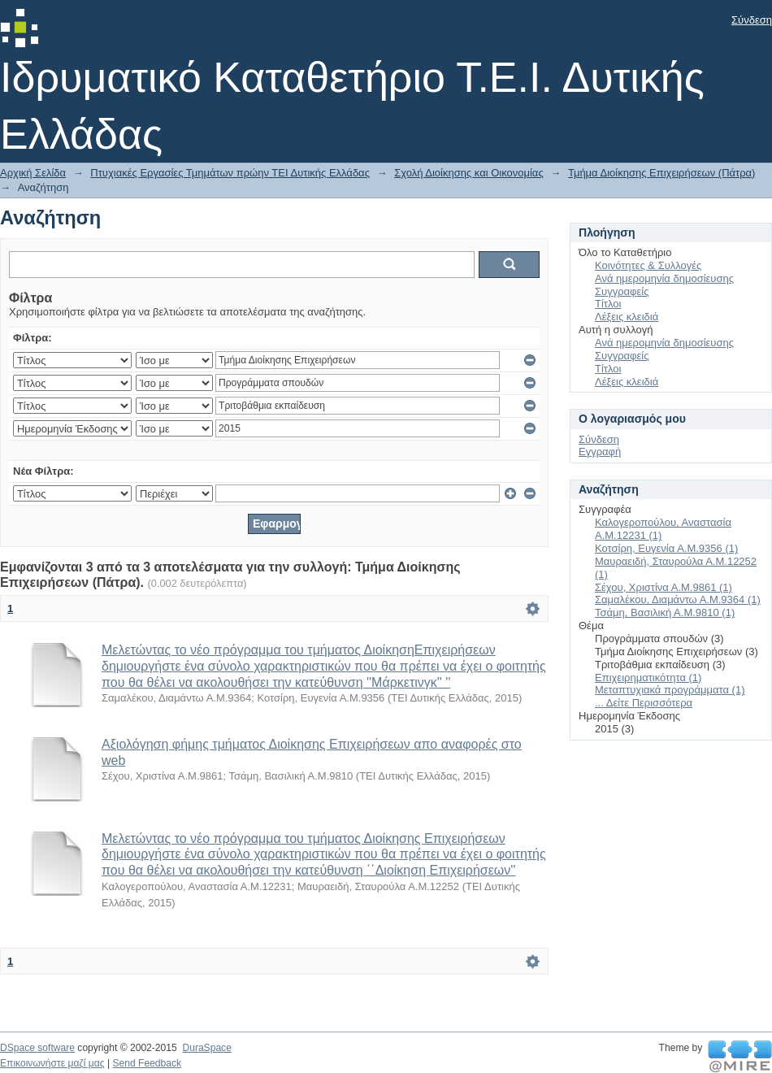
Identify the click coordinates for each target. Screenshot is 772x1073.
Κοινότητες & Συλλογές (648, 265)
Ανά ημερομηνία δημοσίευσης (664, 278)
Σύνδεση (751, 20)
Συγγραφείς (621, 291)
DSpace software (37, 1047)
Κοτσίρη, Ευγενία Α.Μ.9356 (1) (666, 548)
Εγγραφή (600, 451)
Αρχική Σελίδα (33, 173)
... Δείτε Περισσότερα (643, 703)
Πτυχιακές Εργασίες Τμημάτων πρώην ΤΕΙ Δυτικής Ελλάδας (230, 173)
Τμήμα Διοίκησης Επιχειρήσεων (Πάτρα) (662, 173)
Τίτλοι (608, 304)
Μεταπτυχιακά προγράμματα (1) (669, 690)
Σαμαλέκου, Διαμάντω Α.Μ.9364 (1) (678, 599)
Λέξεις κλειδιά (626, 317)
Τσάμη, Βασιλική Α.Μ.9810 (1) (665, 612)
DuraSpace (206, 1047)
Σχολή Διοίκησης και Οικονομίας (469, 173)
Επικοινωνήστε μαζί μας (52, 1063)
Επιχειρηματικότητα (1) (648, 677)
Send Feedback (146, 1063)
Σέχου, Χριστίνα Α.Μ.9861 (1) (663, 587)
